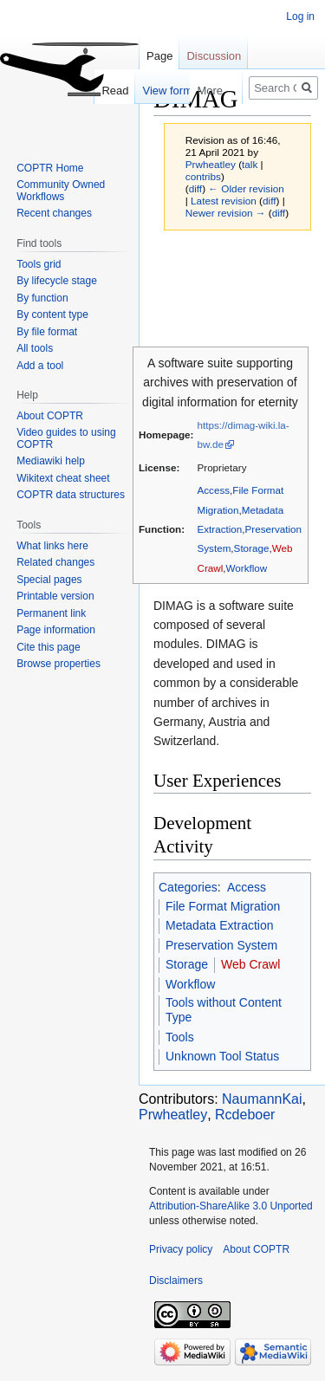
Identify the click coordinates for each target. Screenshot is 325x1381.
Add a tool (39, 366)
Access (213, 490)
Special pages (48, 580)
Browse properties (58, 664)
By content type (52, 314)
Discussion (213, 55)
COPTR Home (49, 168)
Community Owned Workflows (60, 190)
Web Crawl (250, 964)
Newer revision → (225, 212)
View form (145, 90)
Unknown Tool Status (222, 1056)
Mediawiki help (50, 461)
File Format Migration (223, 906)
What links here (52, 546)
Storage (252, 548)
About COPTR (49, 416)
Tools (180, 1037)
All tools (34, 348)
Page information (55, 630)
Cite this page (48, 647)
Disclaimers (176, 1280)
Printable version (55, 596)
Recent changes (54, 213)
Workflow (247, 568)
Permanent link (51, 613)
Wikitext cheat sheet (62, 478)
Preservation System (221, 945)
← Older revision (246, 188)
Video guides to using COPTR (66, 438)
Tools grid (38, 264)
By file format (46, 332)
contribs (203, 176)
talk (249, 164)
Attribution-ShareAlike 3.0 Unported (231, 1206)
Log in (300, 16)
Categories (188, 887)
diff (195, 188)
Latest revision (224, 200)
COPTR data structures (70, 495)
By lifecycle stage (56, 281)
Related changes (55, 562)
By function (42, 298)
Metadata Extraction (220, 925)
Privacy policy (180, 1249)
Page (159, 55)
